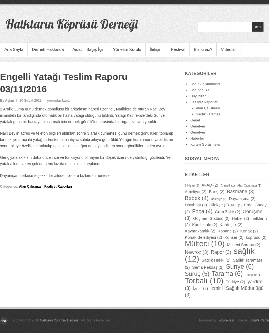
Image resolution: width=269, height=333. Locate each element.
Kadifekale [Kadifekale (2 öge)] (204, 225)
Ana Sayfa (13, 49)
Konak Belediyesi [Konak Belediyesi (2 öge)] (203, 237)
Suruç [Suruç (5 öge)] (197, 273)
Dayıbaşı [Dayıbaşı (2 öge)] (196, 205)
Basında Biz (199, 90)
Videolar (228, 49)
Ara (258, 27)
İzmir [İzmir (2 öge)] (200, 288)
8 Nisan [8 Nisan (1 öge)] (192, 185)
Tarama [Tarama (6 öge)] (227, 273)
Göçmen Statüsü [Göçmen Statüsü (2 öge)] (211, 218)
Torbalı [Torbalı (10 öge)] (204, 280)
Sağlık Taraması (208, 114)
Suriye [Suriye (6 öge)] (240, 266)
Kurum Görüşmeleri (205, 144)
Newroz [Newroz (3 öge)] (196, 252)
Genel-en (197, 126)
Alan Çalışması (30, 186)
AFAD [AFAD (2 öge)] (210, 185)
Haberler (197, 138)
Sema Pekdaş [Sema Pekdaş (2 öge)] (208, 267)
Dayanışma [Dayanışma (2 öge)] (242, 198)
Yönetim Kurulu (127, 49)
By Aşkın (7, 100)
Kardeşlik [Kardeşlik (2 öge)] (231, 225)
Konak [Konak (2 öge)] (249, 231)
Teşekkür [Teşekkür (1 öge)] (253, 274)
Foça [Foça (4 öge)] (202, 211)
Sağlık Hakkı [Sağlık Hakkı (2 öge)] (216, 260)
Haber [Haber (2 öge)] (240, 218)
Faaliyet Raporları (58, 186)
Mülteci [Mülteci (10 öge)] (205, 243)
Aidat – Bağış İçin (88, 49)
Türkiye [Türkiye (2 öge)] (235, 282)
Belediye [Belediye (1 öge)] (219, 199)
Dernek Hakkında (48, 49)
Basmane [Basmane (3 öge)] (241, 191)
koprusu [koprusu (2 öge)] (256, 237)
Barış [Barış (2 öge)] (216, 192)
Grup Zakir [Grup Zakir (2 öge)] (227, 212)
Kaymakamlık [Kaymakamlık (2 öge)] (200, 231)
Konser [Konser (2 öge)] (233, 237)
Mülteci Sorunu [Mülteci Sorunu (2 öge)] (243, 245)
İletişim (156, 49)
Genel (195, 120)
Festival (178, 49)
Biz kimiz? (203, 49)
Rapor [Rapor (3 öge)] (221, 252)
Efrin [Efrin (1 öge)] (236, 205)
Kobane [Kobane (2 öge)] (228, 231)
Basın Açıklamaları (205, 84)
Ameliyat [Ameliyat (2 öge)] (196, 192)
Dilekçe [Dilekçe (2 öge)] (219, 205)
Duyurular (198, 96)
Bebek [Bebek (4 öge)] (196, 198)
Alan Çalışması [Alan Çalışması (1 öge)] (249, 185)
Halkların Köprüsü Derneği (72, 24)
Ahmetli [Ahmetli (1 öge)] (228, 185)
